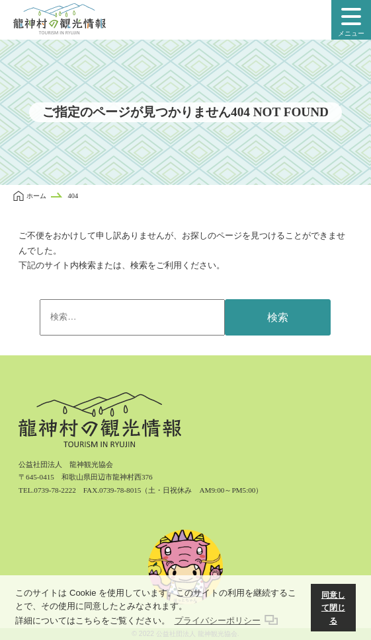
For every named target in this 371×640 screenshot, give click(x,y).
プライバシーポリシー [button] (218, 620)
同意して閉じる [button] (333, 607)
